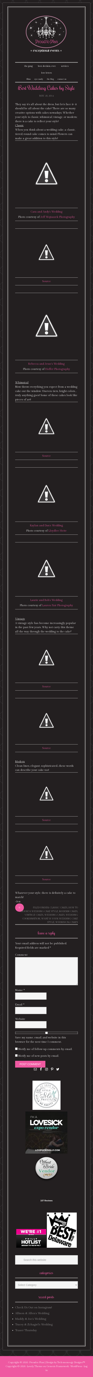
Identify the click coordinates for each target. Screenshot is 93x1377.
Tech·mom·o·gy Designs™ (71, 1362)
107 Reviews (46, 1200)
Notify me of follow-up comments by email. (45, 1049)
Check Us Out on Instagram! (33, 1307)
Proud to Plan (36, 1362)
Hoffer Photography (57, 369)
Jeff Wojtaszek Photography (57, 217)
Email (19, 1004)
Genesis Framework (57, 1366)
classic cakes (58, 907)
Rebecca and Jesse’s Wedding (46, 363)
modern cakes (68, 911)
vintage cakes (34, 915)
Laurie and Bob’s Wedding (46, 600)
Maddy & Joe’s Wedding (30, 1318)
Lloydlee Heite (57, 530)
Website (20, 1019)
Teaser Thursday (26, 1330)
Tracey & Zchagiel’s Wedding (34, 1324)
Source (46, 281)
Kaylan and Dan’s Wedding (46, 525)
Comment (21, 954)
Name (20, 990)
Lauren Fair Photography (57, 605)
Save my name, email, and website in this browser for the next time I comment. (40, 1039)
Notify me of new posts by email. (38, 1055)
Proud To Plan (46, 34)
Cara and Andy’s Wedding (46, 211)
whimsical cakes (66, 922)
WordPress (76, 1366)
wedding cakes (54, 915)
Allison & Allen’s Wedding (32, 1313)
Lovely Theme (34, 1366)
